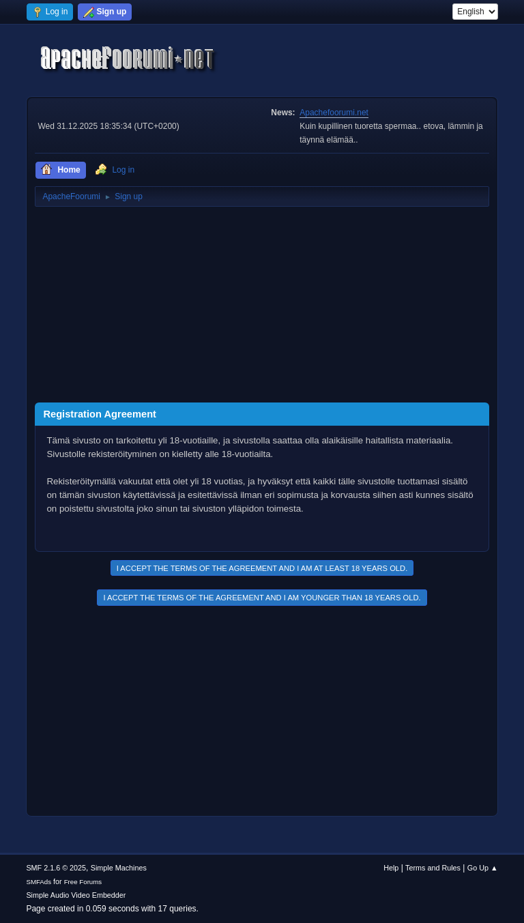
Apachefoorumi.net (334, 112)
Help (390, 868)
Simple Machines (119, 868)
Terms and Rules (433, 868)
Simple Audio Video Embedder (76, 895)
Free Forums (83, 881)
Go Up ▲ (482, 868)
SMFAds (38, 881)
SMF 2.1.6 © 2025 (56, 868)
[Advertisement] (262, 306)
